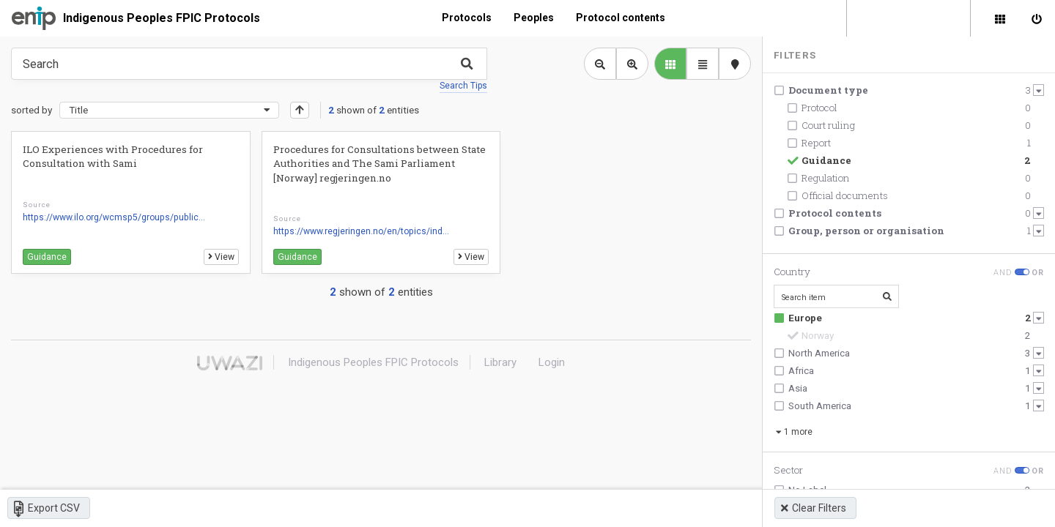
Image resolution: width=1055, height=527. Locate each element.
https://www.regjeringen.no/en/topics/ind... (361, 231)
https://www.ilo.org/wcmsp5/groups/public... (114, 217)
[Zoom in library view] (632, 64)
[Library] (1000, 18)
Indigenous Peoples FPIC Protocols (161, 18)
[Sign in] (1036, 18)
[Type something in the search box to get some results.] (249, 64)
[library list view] (670, 64)
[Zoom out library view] (600, 64)
